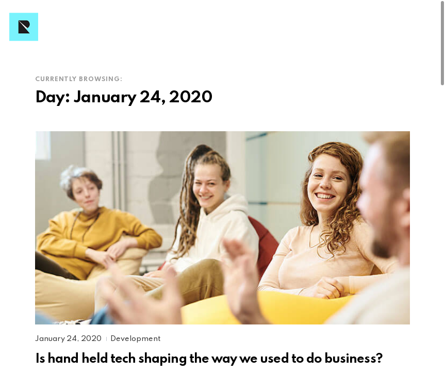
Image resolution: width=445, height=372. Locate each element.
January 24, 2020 (69, 339)
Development (135, 339)
